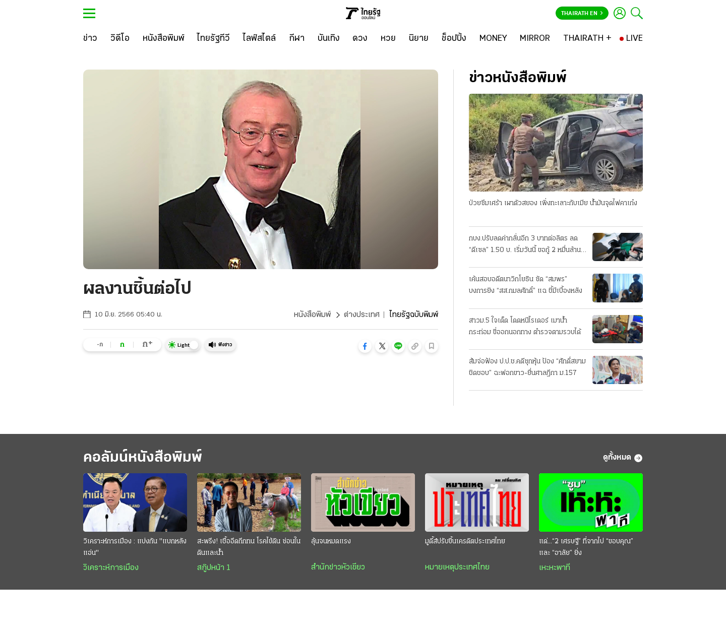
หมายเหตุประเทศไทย (457, 567)
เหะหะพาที (554, 568)
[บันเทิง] (329, 38)
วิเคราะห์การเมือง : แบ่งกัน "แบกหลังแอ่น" (135, 547)
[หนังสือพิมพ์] (164, 38)
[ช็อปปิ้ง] (454, 38)
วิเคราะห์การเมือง (111, 568)
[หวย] (388, 38)
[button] (365, 346)
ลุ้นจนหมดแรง (331, 541)
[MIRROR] (535, 38)
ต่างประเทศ (362, 315)
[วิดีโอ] (120, 38)
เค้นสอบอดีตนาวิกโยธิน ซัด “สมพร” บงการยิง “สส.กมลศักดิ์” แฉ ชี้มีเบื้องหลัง (525, 285)
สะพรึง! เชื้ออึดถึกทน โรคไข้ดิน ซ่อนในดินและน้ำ (248, 547)
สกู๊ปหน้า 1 (213, 568)
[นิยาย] (419, 38)
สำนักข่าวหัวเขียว (338, 567)
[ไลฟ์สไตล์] (259, 38)
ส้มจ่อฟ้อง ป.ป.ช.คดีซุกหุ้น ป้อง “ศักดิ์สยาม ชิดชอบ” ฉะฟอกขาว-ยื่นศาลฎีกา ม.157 (527, 367)
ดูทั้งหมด (623, 458)
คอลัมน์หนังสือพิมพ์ (142, 458)
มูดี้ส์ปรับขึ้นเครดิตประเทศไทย (465, 541)
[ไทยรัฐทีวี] (213, 38)
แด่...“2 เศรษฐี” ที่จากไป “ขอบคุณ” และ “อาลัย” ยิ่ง (586, 547)
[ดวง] (360, 38)
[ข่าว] (90, 38)
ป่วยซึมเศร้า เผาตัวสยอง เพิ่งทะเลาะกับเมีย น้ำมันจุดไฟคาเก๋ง (553, 203)
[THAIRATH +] (587, 38)
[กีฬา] (297, 38)
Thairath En (582, 14)
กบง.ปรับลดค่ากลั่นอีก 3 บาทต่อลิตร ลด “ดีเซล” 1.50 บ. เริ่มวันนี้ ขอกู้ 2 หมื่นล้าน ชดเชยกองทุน (525, 245)
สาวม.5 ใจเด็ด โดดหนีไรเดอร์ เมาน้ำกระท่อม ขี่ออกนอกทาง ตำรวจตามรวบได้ (525, 326)
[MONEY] (493, 38)
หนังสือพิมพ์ (312, 315)
